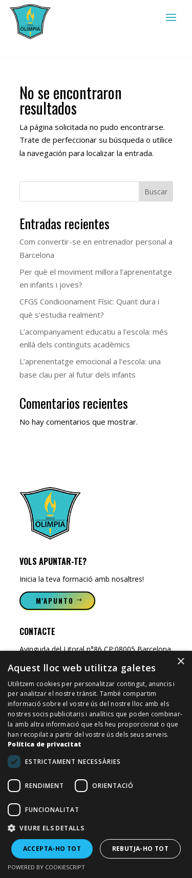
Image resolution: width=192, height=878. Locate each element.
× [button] (180, 662)
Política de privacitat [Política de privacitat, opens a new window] (45, 744)
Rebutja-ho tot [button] (140, 848)
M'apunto (55, 601)
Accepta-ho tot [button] (52, 848)
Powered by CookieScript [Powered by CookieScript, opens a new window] (46, 867)
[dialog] (96, 764)
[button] (96, 828)
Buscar (155, 191)
